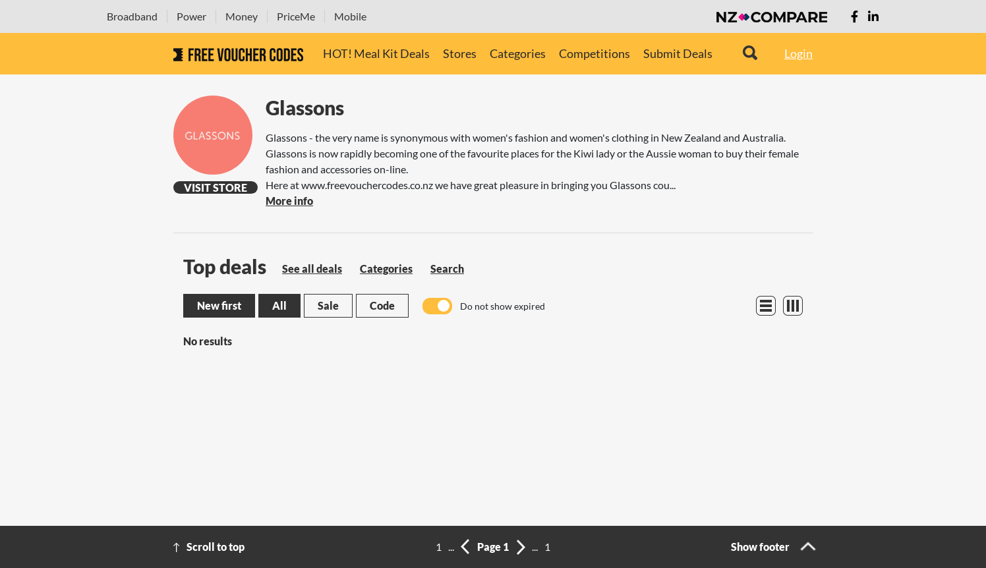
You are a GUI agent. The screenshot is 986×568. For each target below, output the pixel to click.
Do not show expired (502, 306)
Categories (518, 53)
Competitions (594, 53)
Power (191, 16)
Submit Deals (677, 53)
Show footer (760, 546)
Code (382, 305)
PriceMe (296, 16)
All (279, 305)
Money (241, 16)
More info (289, 200)
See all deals (312, 268)
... (451, 546)
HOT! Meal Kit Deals (376, 53)
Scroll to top (216, 546)
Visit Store (215, 187)
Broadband (132, 16)
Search (447, 268)
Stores (460, 53)
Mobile (350, 16)
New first (219, 305)
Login (798, 53)
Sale (328, 305)
